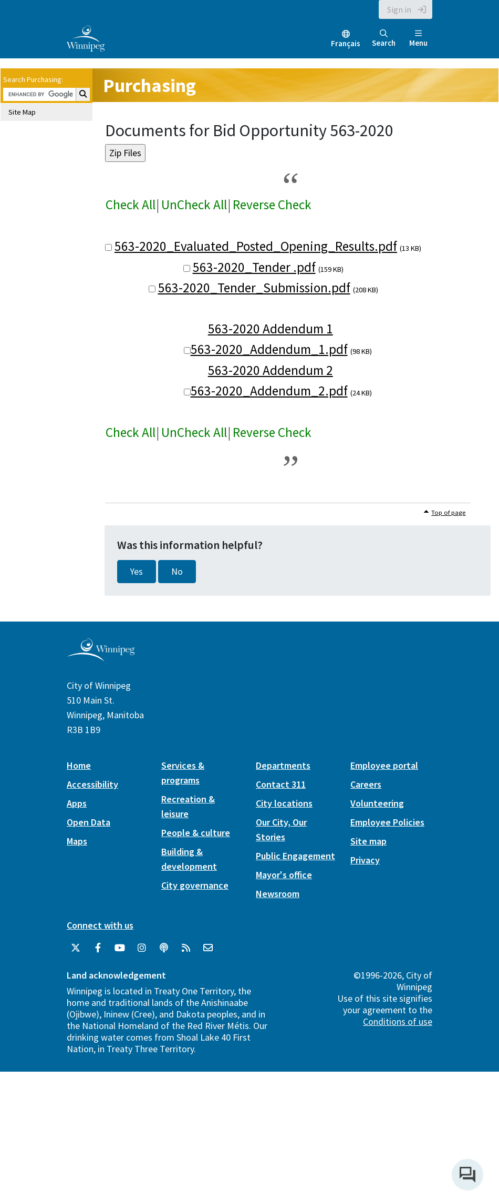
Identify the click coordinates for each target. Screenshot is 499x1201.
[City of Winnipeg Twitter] (76, 948)
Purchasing (149, 85)
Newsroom (277, 894)
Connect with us (100, 925)
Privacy (365, 860)
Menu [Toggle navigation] (418, 38)
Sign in (399, 9)
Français (345, 43)
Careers (365, 784)
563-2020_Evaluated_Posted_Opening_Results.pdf (256, 246)
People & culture (195, 833)
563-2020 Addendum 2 (270, 370)
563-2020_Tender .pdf (254, 267)
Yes (136, 571)
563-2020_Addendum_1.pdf (269, 349)
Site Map (22, 112)
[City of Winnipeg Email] (208, 948)
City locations (284, 803)
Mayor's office (284, 875)
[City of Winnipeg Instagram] (142, 948)
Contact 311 (281, 784)
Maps (77, 841)
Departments (283, 765)
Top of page (448, 512)
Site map (368, 841)
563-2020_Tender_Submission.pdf (254, 287)
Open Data (88, 822)
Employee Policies (387, 822)
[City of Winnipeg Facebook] (98, 948)
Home (79, 765)
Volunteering (377, 803)
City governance (194, 885)
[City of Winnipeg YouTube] (120, 948)
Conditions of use (397, 1021)
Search (384, 38)
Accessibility (92, 784)
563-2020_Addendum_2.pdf (269, 390)
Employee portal (384, 765)
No (177, 571)
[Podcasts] (164, 948)
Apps (77, 803)
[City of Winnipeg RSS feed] (186, 948)
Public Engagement (295, 856)
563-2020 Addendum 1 (270, 328)
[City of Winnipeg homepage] (100, 658)
